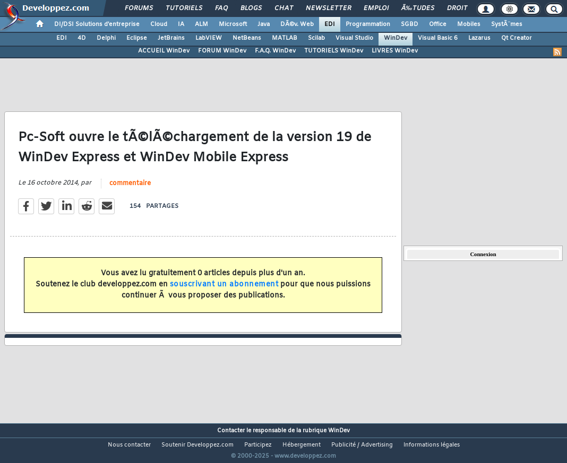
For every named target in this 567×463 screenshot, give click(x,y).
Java (263, 24)
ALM (201, 24)
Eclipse (136, 38)
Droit (457, 8)
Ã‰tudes (417, 8)
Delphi (106, 38)
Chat (283, 8)
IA (181, 24)
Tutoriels (184, 8)
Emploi (376, 8)
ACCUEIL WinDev (164, 51)
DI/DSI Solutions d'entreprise (97, 24)
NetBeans (247, 38)
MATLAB (284, 38)
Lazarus (479, 38)
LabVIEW (208, 38)
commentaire (130, 190)
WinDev (395, 38)
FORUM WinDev (222, 51)
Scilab (316, 38)
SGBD (409, 24)
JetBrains (171, 38)
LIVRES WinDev (395, 51)
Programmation (368, 24)
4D (82, 38)
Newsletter (328, 8)
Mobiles (468, 24)
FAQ (221, 8)
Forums (139, 8)
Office (437, 24)
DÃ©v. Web (297, 24)
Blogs (251, 8)
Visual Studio (354, 38)
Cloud (158, 24)
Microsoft (233, 24)
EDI (329, 24)
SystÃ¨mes (506, 24)
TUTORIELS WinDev (333, 51)
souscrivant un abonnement (224, 291)
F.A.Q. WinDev (275, 51)
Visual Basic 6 (438, 38)
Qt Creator (516, 38)
